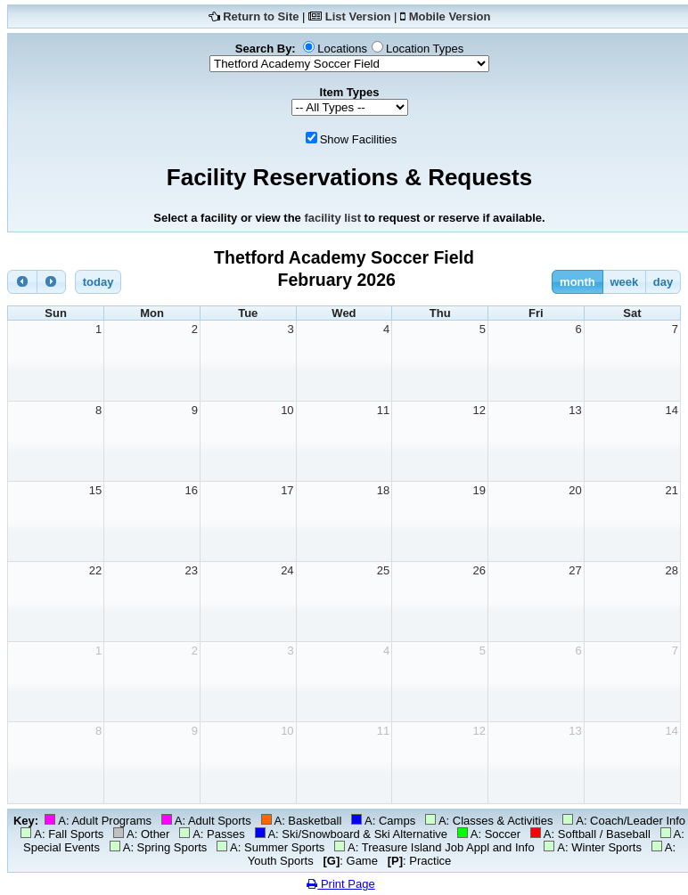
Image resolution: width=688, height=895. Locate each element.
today (98, 282)
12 (479, 410)
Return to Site (261, 16)
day (663, 282)
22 (95, 570)
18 (383, 490)
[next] (52, 282)
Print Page (340, 884)
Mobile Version (450, 16)
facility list (332, 217)
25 (383, 570)
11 (383, 410)
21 (672, 490)
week (624, 282)
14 (672, 410)
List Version (358, 16)
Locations (342, 48)
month (577, 282)
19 (479, 490)
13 (575, 410)
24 (287, 570)
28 (672, 570)
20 (575, 490)
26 (479, 570)
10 (287, 410)
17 (287, 490)
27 (575, 570)
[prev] (22, 282)
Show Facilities (358, 139)
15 (95, 490)
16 (190, 490)
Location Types (424, 48)
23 (190, 570)
